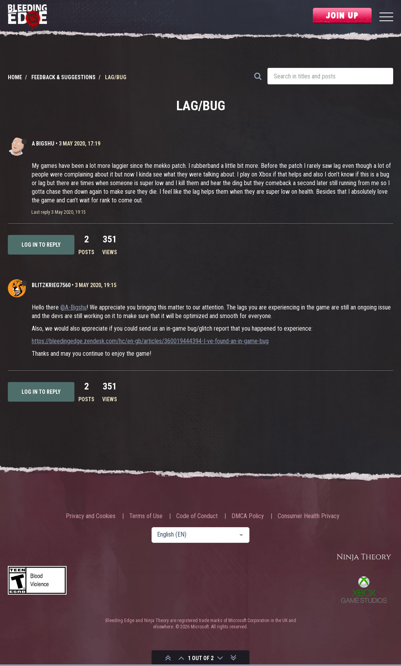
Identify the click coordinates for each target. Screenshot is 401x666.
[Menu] (386, 18)
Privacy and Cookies (91, 516)
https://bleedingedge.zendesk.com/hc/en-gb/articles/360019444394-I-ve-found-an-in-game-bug (150, 341)
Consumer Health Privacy (309, 516)
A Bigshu (43, 143)
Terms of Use (146, 516)
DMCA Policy (247, 516)
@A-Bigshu (73, 307)
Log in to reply (41, 245)
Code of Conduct (197, 516)
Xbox (363, 590)
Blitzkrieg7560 (51, 285)
